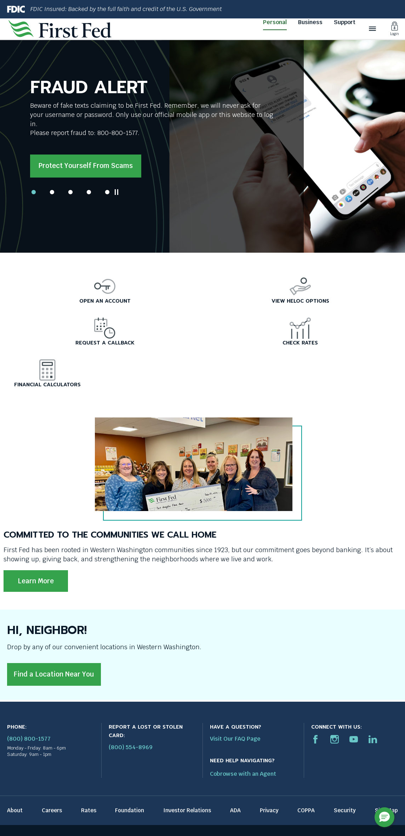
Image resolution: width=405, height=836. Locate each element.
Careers (52, 810)
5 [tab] (107, 192)
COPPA (306, 810)
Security (345, 810)
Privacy (269, 810)
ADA (235, 810)
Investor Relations (187, 810)
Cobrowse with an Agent (243, 774)
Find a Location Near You (54, 674)
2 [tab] (52, 192)
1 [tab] (33, 192)
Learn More (36, 581)
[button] (384, 817)
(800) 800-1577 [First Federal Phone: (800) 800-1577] (29, 738)
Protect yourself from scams (86, 165)
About (15, 810)
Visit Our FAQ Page (235, 738)
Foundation (129, 810)
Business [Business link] (310, 22)
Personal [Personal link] (275, 22)
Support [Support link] (344, 22)
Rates (88, 810)
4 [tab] (88, 192)
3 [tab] (70, 192)
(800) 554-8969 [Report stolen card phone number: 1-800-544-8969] (131, 747)
